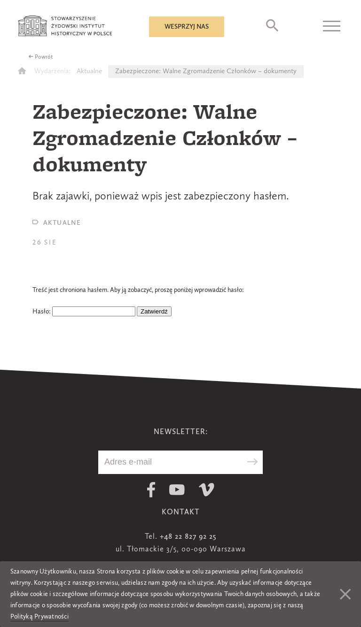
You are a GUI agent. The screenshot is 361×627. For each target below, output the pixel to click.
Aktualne (89, 71)
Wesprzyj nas (187, 26)
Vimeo (206, 490)
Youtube (177, 490)
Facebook (151, 490)
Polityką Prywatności (39, 616)
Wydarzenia (51, 71)
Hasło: (83, 311)
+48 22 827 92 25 (188, 537)
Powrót (44, 57)
